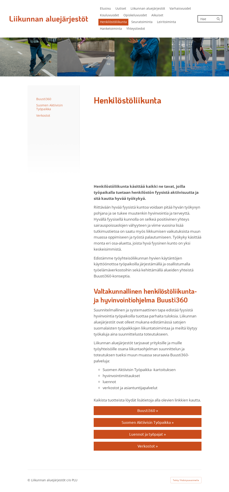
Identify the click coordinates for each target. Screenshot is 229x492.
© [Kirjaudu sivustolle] (29, 480)
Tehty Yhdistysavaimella (186, 480)
